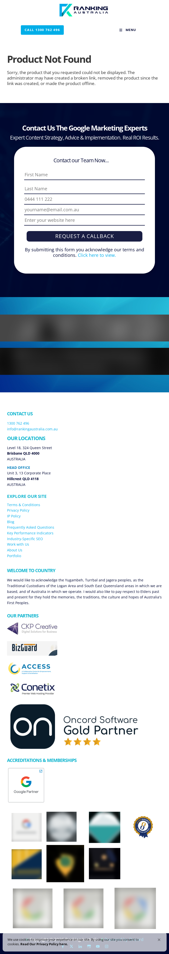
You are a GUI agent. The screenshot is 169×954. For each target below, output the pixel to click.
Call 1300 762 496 (38, 28)
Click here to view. (96, 255)
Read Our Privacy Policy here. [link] (31, 942)
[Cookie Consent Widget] (84, 939)
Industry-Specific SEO (25, 538)
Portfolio (14, 555)
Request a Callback (84, 236)
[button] (159, 935)
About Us (14, 550)
